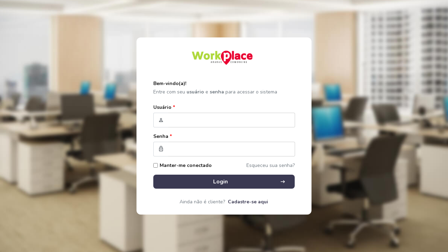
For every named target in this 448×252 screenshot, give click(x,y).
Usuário (164, 107)
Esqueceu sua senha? (270, 165)
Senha (162, 136)
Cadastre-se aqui (248, 201)
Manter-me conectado (186, 165)
